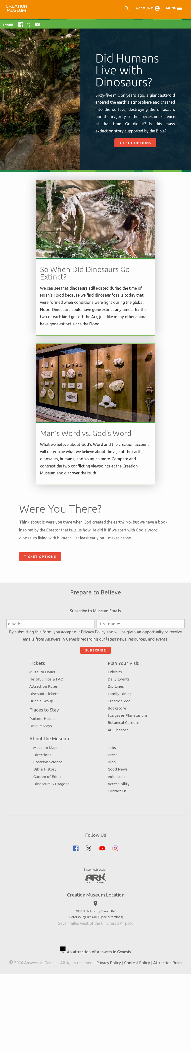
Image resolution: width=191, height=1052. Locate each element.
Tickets (46, 723)
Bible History (53, 830)
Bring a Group (50, 761)
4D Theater (117, 790)
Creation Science (56, 822)
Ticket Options (135, 143)
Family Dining (119, 754)
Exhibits (114, 732)
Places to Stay (53, 770)
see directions (112, 977)
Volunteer (115, 837)
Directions (51, 815)
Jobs (111, 808)
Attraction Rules (52, 747)
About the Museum (59, 799)
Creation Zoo (118, 761)
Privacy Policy (102, 685)
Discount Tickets (52, 754)
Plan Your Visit (122, 723)
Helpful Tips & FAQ (55, 740)
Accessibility (118, 844)
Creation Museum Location (95, 955)
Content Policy (152, 1023)
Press (111, 815)
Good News (117, 830)
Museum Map (54, 808)
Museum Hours (51, 732)
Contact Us (116, 851)
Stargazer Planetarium (126, 776)
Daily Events (118, 740)
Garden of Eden (56, 837)
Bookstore (116, 769)
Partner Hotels (51, 779)
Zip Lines (115, 747)
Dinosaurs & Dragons (60, 844)
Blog (111, 822)
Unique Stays (49, 786)
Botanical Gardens (123, 783)
